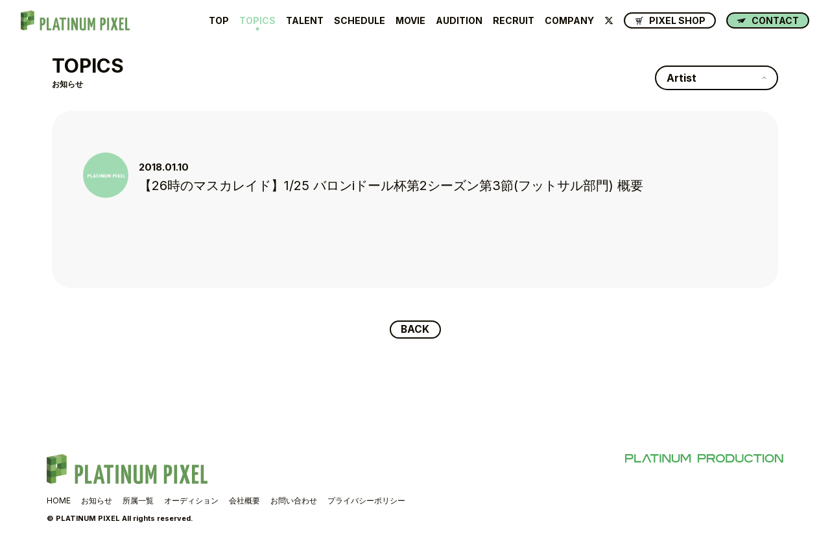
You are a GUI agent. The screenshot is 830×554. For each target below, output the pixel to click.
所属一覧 (138, 500)
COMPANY (569, 20)
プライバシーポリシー (366, 500)
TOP (219, 20)
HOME (59, 500)
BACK (415, 329)
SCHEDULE (359, 20)
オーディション (191, 500)
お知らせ (96, 500)
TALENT (305, 20)
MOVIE (410, 20)
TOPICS (257, 20)
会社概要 (244, 500)
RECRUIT (513, 20)
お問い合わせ (293, 500)
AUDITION (459, 20)
